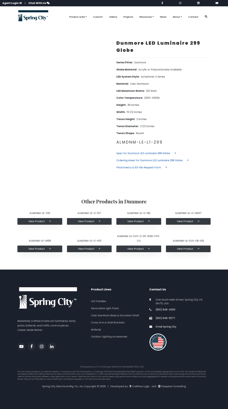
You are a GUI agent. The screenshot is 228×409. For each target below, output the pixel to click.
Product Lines (77, 16)
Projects (128, 16)
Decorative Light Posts (105, 308)
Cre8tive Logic (141, 386)
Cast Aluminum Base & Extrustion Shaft (115, 315)
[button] (206, 16)
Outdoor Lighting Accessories (109, 336)
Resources (145, 16)
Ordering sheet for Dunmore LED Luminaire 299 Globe (152, 160)
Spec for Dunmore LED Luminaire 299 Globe (146, 153)
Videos (113, 16)
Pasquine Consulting (173, 386)
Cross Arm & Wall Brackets (108, 322)
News (163, 16)
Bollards (96, 329)
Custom (98, 16)
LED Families (98, 301)
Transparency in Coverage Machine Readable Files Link (112, 366)
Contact (193, 16)
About (176, 16)
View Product (39, 221)
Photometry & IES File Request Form (141, 167)
